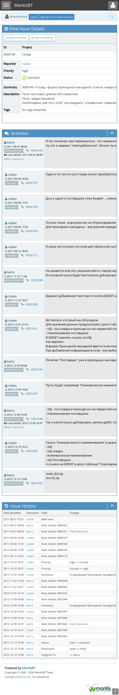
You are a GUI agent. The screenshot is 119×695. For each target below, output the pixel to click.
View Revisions (79, 531)
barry (11, 142)
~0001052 (36, 483)
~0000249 (31, 304)
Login (33, 17)
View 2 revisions (14, 159)
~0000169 (31, 231)
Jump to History (42, 37)
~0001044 (36, 369)
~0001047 (31, 393)
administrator (23, 677)
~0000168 (31, 207)
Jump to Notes (16, 37)
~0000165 (36, 150)
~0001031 (31, 328)
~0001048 (36, 419)
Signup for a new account (56, 17)
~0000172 (31, 255)
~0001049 (31, 451)
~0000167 (31, 183)
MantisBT (28, 668)
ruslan (26, 64)
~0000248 (36, 280)
